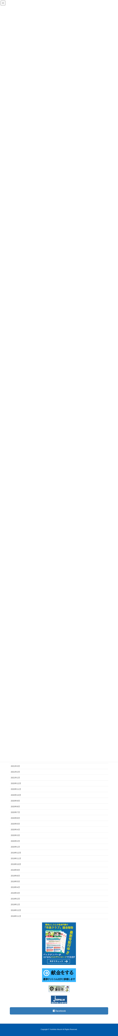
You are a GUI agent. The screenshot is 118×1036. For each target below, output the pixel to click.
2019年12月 (16, 853)
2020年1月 (15, 847)
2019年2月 (15, 899)
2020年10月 (16, 795)
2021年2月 (15, 772)
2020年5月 (15, 824)
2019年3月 (15, 893)
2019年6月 (15, 876)
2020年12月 (16, 783)
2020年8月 (15, 806)
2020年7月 (15, 812)
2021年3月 (15, 766)
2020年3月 (15, 835)
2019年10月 (16, 864)
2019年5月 (15, 881)
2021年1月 (15, 778)
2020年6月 (15, 818)
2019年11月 (16, 858)
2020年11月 (16, 789)
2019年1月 (15, 904)
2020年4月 (15, 829)
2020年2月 (15, 841)
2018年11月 (16, 916)
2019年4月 (15, 887)
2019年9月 (15, 870)
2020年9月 (15, 801)
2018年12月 (16, 910)
